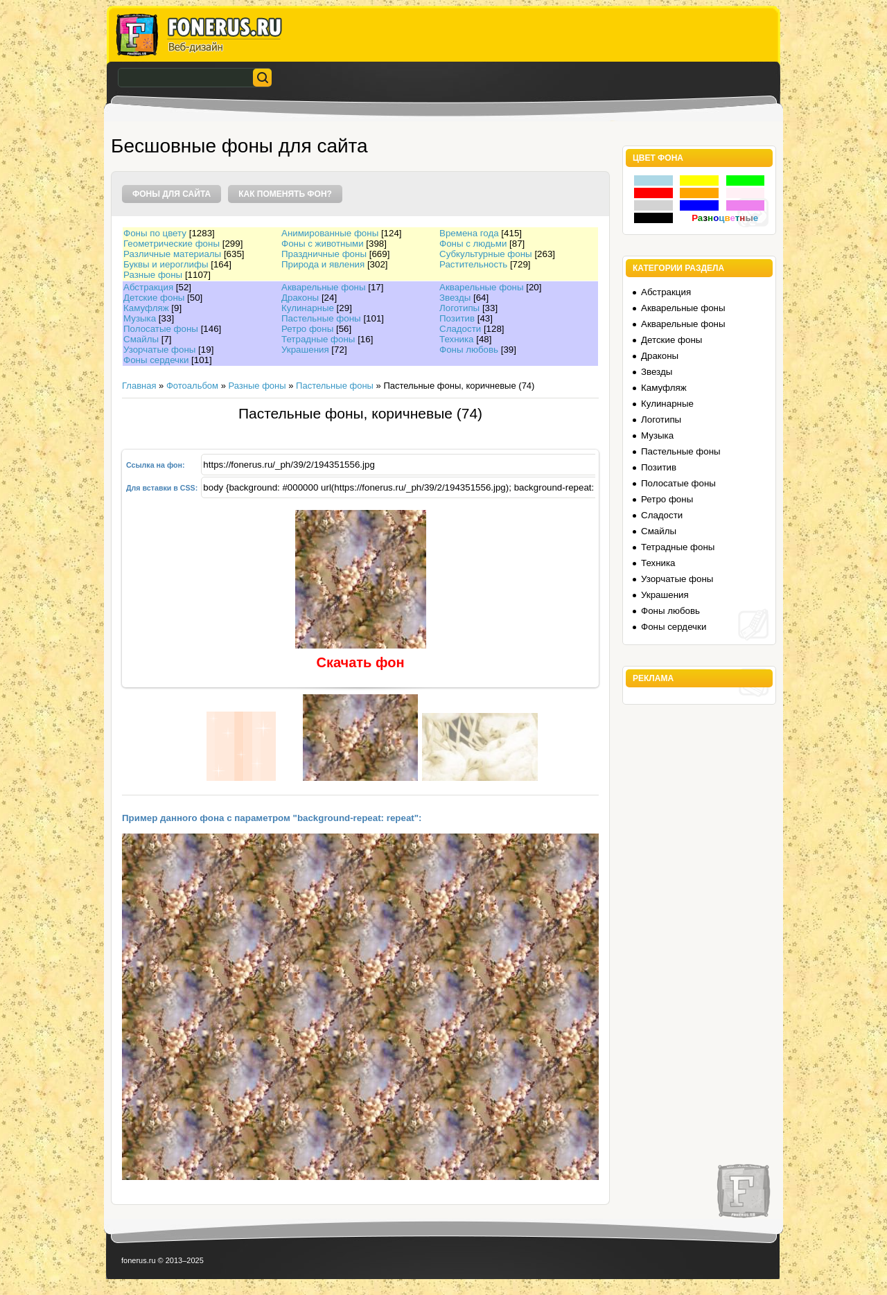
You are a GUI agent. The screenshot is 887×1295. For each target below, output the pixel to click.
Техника (456, 339)
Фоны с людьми (473, 243)
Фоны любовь (468, 349)
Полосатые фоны (160, 329)
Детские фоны (153, 297)
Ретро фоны (307, 329)
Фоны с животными (322, 243)
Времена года (469, 233)
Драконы (300, 297)
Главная (139, 385)
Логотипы (459, 308)
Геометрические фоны (171, 243)
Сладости (460, 329)
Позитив (457, 318)
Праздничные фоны (324, 254)
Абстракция (148, 287)
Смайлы (141, 339)
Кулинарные (307, 308)
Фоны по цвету (154, 233)
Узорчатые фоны (159, 349)
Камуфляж (146, 308)
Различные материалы (172, 254)
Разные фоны (152, 275)
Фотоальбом (192, 385)
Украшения (305, 349)
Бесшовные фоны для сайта (239, 146)
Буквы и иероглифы (165, 264)
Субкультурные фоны (485, 254)
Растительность (473, 264)
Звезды (455, 297)
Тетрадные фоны (318, 339)
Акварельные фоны (323, 287)
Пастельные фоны (321, 318)
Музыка (139, 318)
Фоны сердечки (155, 360)
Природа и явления (323, 264)
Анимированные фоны (329, 233)
